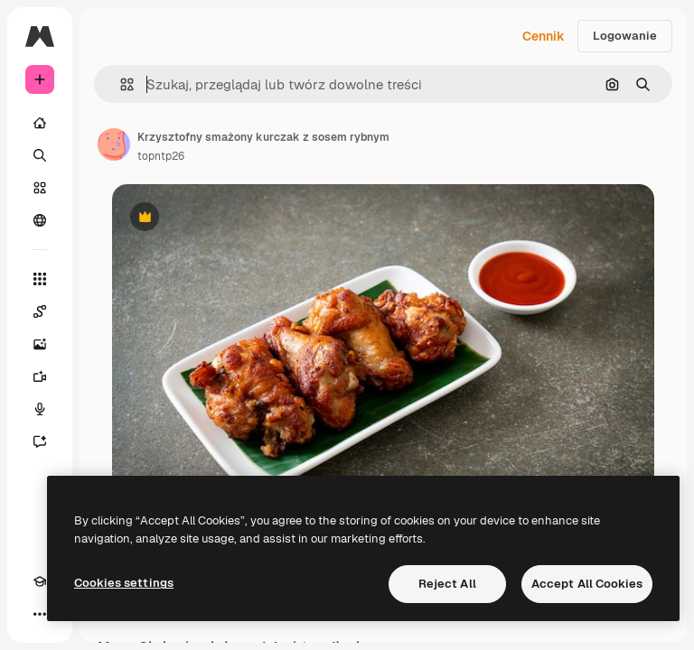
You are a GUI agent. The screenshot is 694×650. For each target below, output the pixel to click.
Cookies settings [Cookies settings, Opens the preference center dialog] (124, 582)
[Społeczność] (39, 220)
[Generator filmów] (39, 376)
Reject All (447, 583)
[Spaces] (39, 311)
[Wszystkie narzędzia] (39, 279)
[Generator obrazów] (39, 344)
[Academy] (39, 581)
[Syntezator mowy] (39, 409)
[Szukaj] (39, 155)
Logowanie (625, 35)
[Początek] (39, 122)
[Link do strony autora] (114, 144)
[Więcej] (39, 613)
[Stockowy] (39, 187)
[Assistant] (39, 441)
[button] (120, 84)
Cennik (543, 36)
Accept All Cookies (586, 583)
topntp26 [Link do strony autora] (160, 156)
